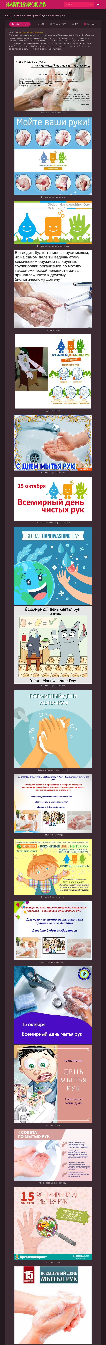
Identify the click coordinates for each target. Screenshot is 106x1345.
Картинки (23, 32)
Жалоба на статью (20, 24)
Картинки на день (35, 32)
